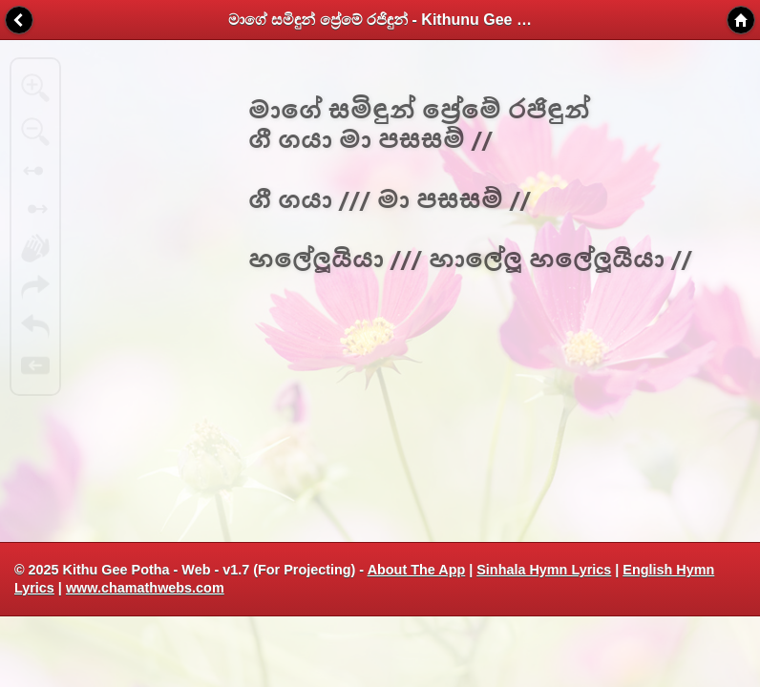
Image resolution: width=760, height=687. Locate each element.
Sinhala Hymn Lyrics (543, 569)
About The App (417, 569)
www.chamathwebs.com (145, 587)
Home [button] (741, 20)
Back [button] (19, 20)
